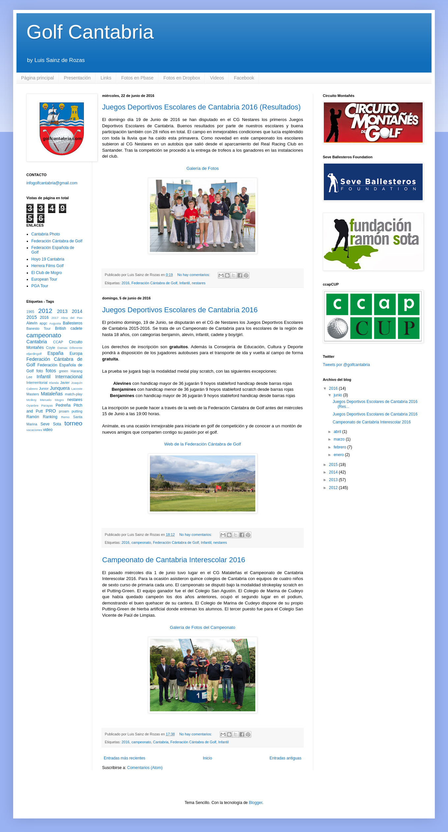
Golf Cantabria (90, 32)
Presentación (77, 77)
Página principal (37, 77)
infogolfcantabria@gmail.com (51, 183)
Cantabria (161, 742)
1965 (30, 312)
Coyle (50, 348)
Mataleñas (52, 393)
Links (105, 77)
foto (39, 371)
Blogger (255, 802)
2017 (54, 318)
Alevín (31, 323)
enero (339, 454)
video (48, 429)
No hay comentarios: (194, 275)
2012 (45, 310)
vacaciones (34, 430)
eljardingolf (34, 353)
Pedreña (63, 405)
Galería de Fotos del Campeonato (203, 627)
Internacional (68, 376)
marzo (340, 439)
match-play (73, 394)
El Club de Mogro (46, 272)
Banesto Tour (38, 328)
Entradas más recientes (124, 758)
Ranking (50, 417)
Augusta (55, 323)
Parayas (47, 405)
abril (338, 431)
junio (338, 395)
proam (64, 411)
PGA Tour (39, 286)
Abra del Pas (71, 318)
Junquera (60, 388)
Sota (57, 424)
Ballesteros (72, 323)
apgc (43, 323)
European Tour (44, 279)
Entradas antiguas (285, 758)
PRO (50, 411)
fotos (51, 370)
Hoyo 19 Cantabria (47, 259)
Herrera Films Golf (47, 265)
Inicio (207, 758)
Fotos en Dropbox (181, 77)
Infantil (184, 283)
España (55, 353)
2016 (125, 283)
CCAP (58, 342)
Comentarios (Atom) (144, 767)
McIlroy (31, 400)
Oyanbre (32, 405)
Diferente (76, 348)
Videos (217, 77)
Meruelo (45, 400)
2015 (31, 317)
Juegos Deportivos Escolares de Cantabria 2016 (180, 310)
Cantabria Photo (45, 234)
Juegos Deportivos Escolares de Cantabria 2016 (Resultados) (201, 107)
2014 (77, 311)
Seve (45, 424)
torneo (73, 423)
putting (77, 411)
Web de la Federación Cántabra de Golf (202, 444)
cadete (76, 328)
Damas (62, 348)
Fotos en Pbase (137, 77)
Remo (65, 417)
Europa (76, 353)
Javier (65, 383)
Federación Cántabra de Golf (154, 283)
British (60, 328)
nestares (198, 283)
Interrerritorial (36, 383)
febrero (340, 447)
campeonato (141, 542)
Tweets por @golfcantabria (346, 364)
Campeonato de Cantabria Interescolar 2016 (173, 560)
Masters (32, 394)
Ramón (32, 417)
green (63, 371)
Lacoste (76, 388)
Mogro (59, 400)
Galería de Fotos (202, 168)
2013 (62, 311)
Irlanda (54, 383)
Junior (43, 388)
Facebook (244, 77)
